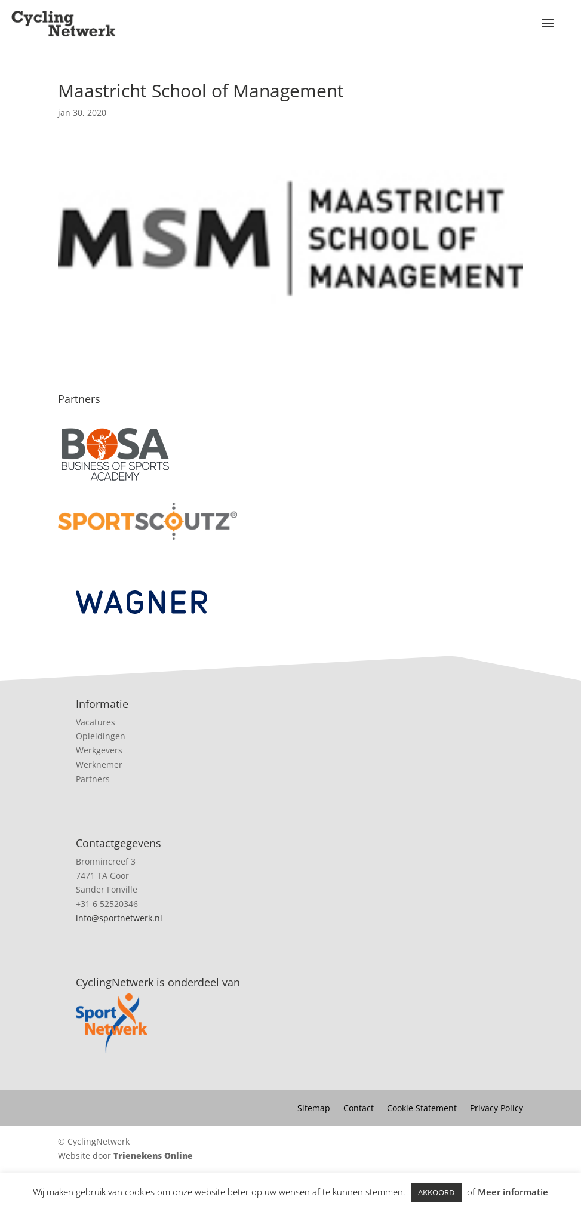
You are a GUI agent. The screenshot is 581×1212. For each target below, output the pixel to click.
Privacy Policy (496, 1108)
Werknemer (99, 764)
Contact (358, 1108)
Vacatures (95, 722)
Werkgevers (99, 750)
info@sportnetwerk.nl (119, 918)
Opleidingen (100, 736)
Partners (93, 779)
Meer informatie (513, 1192)
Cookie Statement (422, 1108)
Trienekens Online (153, 1155)
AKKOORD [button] (436, 1192)
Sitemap (313, 1108)
